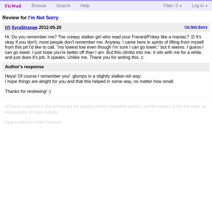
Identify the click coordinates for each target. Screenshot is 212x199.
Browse (38, 5)
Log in (198, 5)
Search (63, 5)
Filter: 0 (170, 5)
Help (84, 5)
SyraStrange (25, 27)
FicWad (13, 6)
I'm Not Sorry (43, 17)
